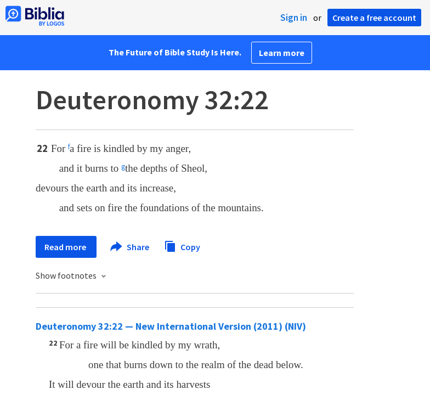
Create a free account (374, 17)
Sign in (293, 18)
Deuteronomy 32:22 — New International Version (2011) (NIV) (171, 326)
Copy (182, 245)
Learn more (281, 52)
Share (130, 246)
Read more (66, 246)
